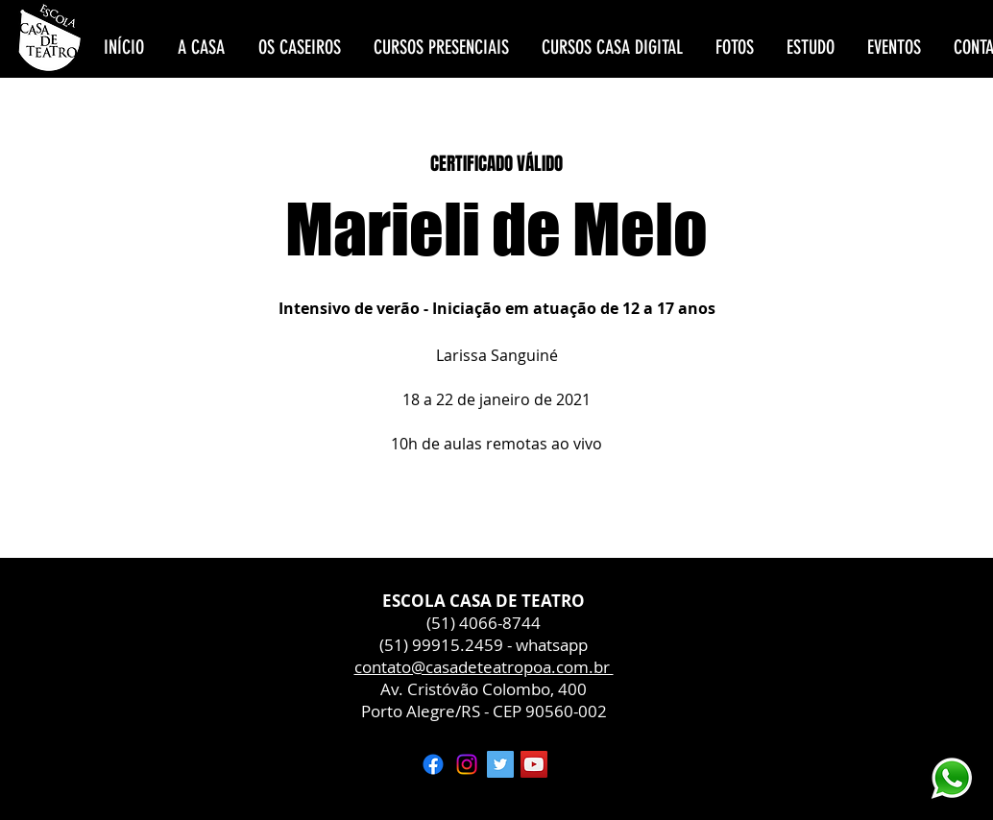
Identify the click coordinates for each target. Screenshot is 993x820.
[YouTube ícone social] (534, 764)
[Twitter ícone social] (500, 764)
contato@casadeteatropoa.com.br (484, 667)
